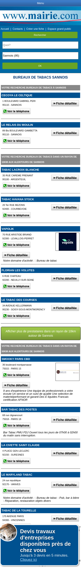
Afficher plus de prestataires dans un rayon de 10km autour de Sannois (41, 333)
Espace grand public (59, 28)
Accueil (5, 28)
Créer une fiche (35, 28)
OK (40, 66)
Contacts (18, 28)
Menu (40, 3)
